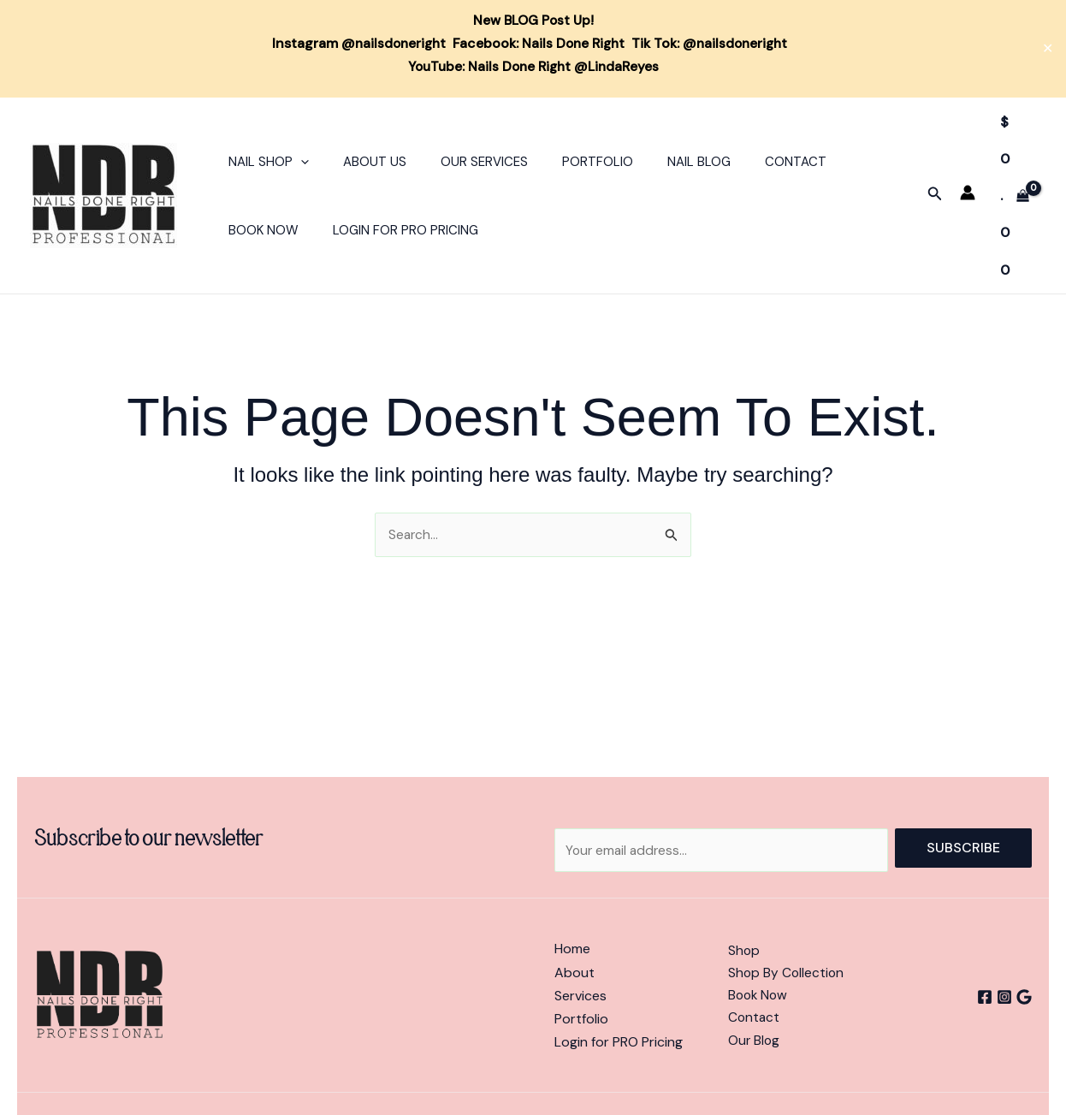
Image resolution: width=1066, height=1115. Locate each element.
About (574, 973)
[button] (296, 162)
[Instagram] (998, 997)
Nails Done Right (577, 43)
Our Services (462, 161)
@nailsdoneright (389, 43)
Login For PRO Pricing (297, 230)
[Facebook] (972, 997)
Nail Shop (264, 162)
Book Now (840, 161)
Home (572, 949)
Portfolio (567, 161)
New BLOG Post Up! (533, 20)
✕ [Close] (1047, 49)
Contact (748, 161)
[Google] (1024, 997)
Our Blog (754, 1042)
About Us (362, 161)
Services (580, 996)
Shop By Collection (787, 973)
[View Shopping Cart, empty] (1014, 196)
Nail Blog (660, 161)
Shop (744, 949)
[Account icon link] (967, 192)
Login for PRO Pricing (618, 1042)
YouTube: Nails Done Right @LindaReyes (533, 66)
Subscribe (963, 846)
